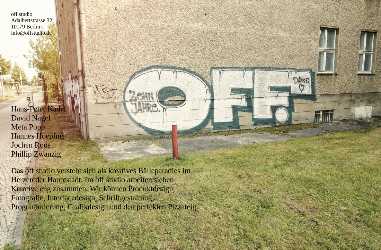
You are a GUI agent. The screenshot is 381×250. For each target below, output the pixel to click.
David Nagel (31, 118)
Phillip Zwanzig (36, 154)
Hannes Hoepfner (38, 136)
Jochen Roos (31, 145)
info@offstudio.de (31, 33)
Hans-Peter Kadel (38, 109)
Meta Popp (28, 127)
